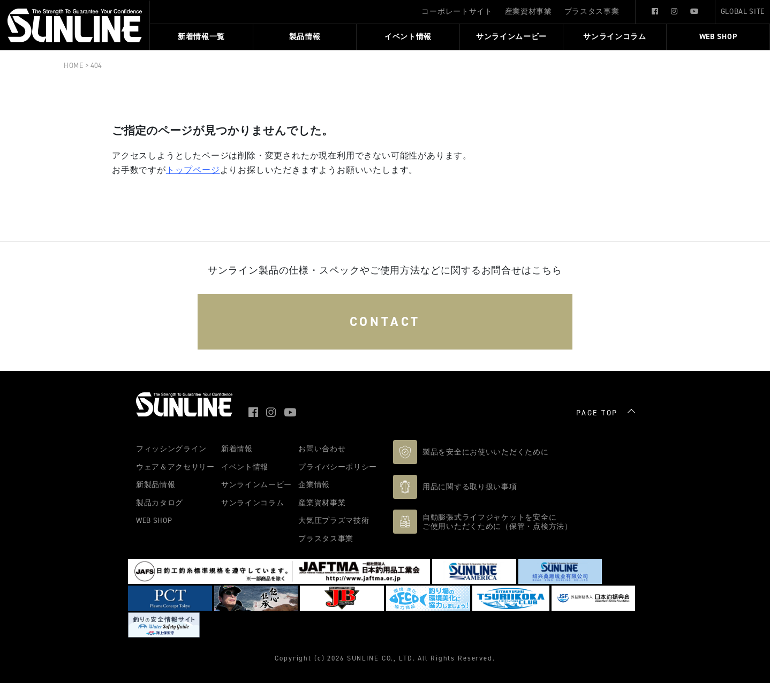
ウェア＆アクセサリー (175, 467)
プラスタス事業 (592, 11)
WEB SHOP (718, 37)
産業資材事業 (528, 11)
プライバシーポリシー (337, 467)
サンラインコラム (614, 37)
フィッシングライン (171, 448)
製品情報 (305, 37)
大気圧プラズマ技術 (333, 520)
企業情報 (314, 484)
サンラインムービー (511, 37)
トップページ (193, 170)
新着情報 (237, 448)
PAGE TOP (597, 413)
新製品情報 (155, 484)
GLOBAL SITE (743, 11)
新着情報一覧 (201, 37)
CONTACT (385, 321)
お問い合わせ (321, 448)
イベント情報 (408, 37)
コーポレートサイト (456, 11)
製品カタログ (159, 502)
